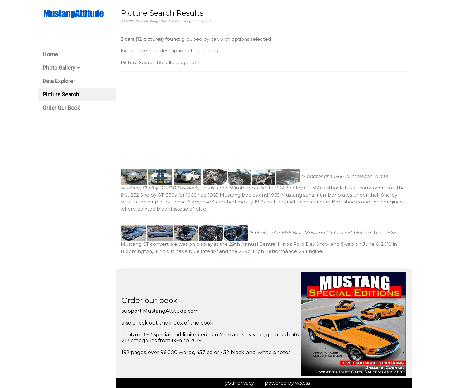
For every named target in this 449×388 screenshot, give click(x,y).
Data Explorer (59, 81)
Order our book (150, 300)
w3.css (302, 383)
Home (50, 54)
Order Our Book (61, 108)
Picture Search (61, 94)
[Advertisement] (264, 120)
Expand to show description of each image (171, 51)
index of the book (191, 323)
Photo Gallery (61, 67)
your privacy (239, 383)
